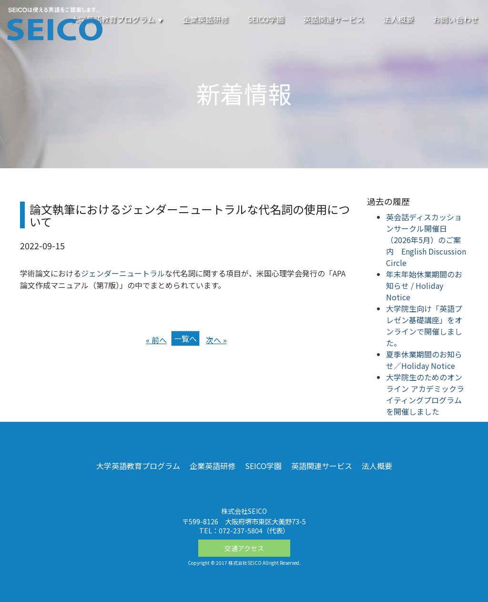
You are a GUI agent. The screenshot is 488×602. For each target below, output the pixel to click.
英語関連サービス (333, 19)
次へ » (216, 340)
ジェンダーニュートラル (123, 273)
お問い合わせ (455, 19)
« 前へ (156, 340)
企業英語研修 (205, 19)
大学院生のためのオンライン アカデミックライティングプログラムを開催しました (425, 394)
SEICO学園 (265, 19)
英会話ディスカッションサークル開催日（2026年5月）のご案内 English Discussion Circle (426, 239)
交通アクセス (244, 548)
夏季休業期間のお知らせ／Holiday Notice (424, 359)
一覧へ (185, 338)
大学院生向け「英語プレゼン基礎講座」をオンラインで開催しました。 (424, 325)
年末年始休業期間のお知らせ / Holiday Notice (424, 285)
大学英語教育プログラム (117, 19)
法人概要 (398, 19)
